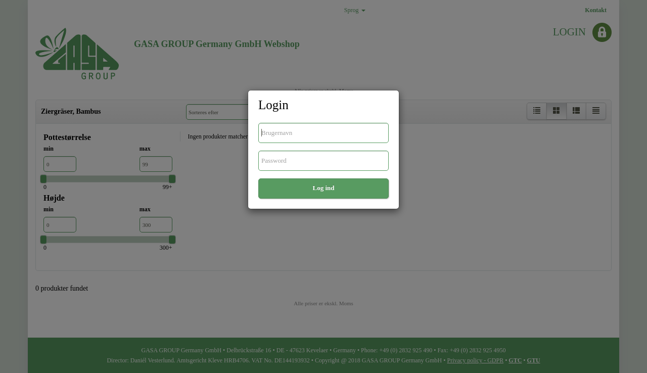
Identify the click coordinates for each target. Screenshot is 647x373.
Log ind (324, 188)
